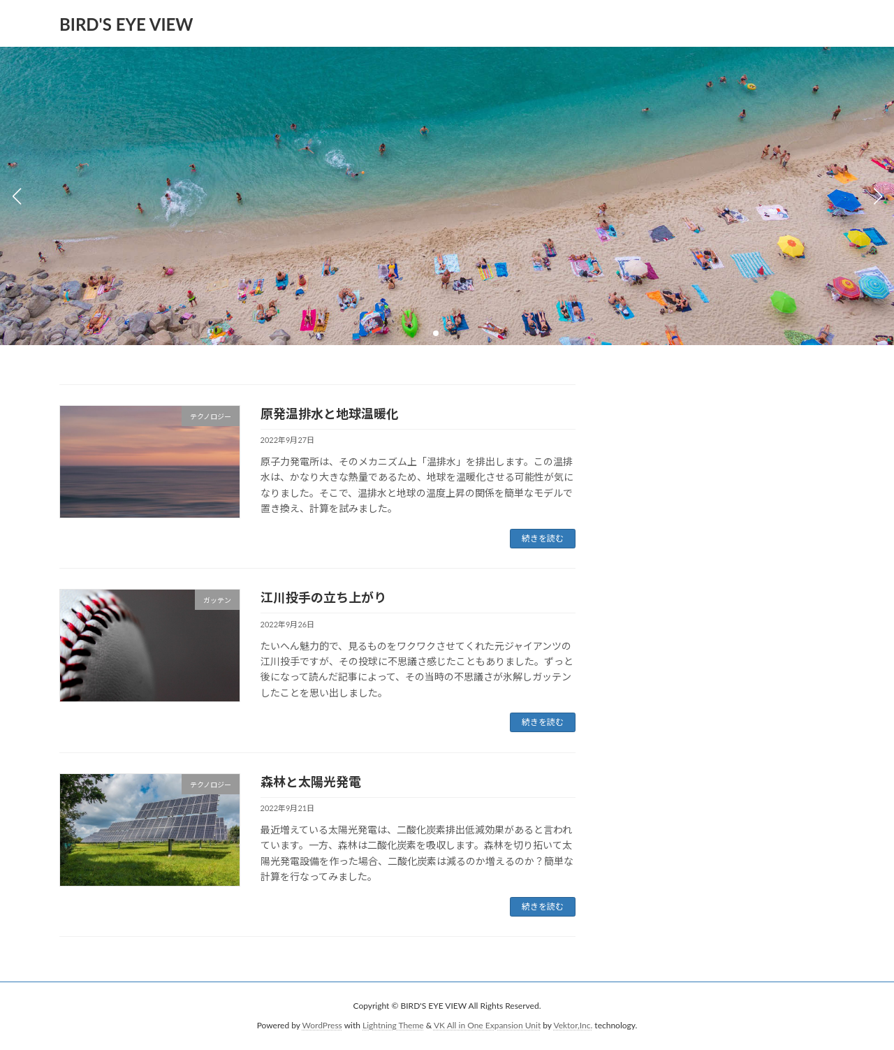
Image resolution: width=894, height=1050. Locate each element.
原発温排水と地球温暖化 (330, 413)
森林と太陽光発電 (311, 781)
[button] (436, 333)
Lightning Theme (393, 1026)
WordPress (322, 1026)
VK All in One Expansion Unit (487, 1026)
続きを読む (543, 538)
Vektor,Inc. (572, 1026)
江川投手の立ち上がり (323, 597)
